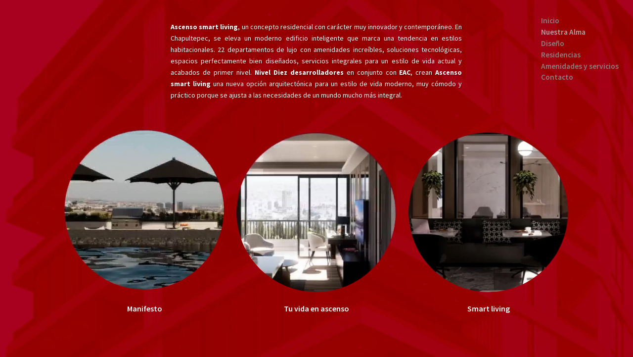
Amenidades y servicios (580, 66)
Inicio (550, 20)
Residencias (561, 54)
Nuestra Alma (563, 32)
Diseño (552, 43)
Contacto (557, 77)
